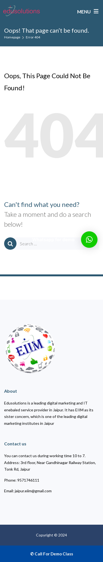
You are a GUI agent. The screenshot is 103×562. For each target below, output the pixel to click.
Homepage (12, 37)
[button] (89, 239)
